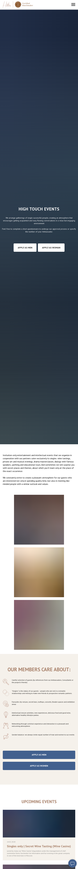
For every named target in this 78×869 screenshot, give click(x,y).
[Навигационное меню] (73, 4)
